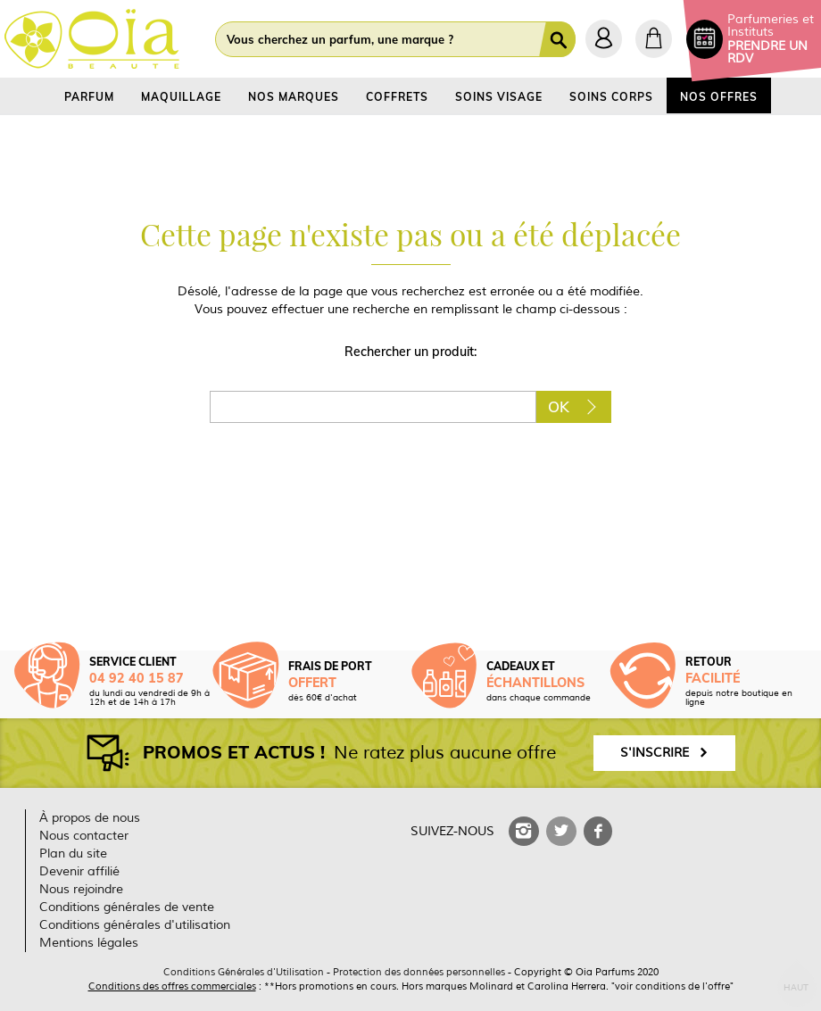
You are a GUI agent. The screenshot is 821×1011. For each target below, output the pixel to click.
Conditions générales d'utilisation (134, 924)
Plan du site (73, 853)
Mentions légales (88, 942)
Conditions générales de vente (126, 907)
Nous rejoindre (81, 889)
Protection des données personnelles (419, 971)
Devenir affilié (79, 871)
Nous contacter (84, 835)
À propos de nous (89, 817)
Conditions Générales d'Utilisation (243, 971)
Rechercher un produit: (410, 352)
